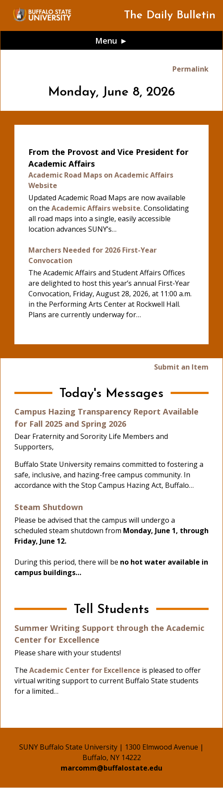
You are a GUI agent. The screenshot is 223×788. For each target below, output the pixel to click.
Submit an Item (181, 367)
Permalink (190, 69)
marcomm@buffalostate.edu (111, 768)
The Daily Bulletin (170, 15)
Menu (106, 40)
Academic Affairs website (96, 208)
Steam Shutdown (48, 506)
